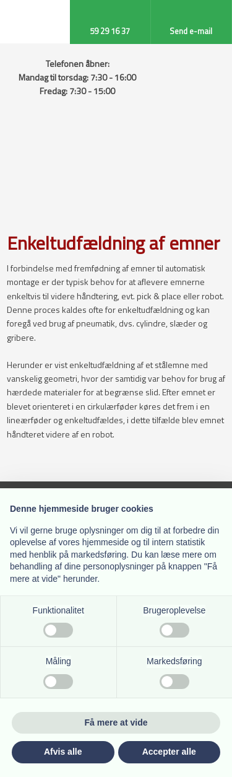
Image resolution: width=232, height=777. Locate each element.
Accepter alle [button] (169, 752)
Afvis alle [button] (63, 752)
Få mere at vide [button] (116, 722)
